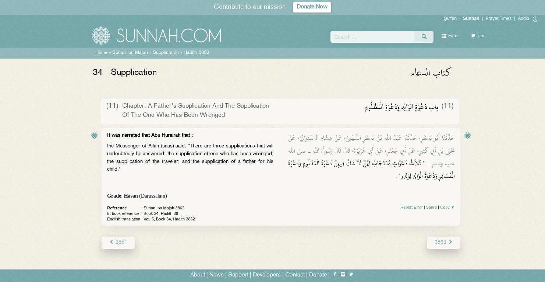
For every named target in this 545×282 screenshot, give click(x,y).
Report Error (411, 207)
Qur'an (450, 18)
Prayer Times (498, 18)
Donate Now (312, 7)
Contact (295, 275)
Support (238, 275)
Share (431, 207)
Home (101, 53)
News (216, 275)
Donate (318, 275)
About (197, 275)
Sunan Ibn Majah (130, 53)
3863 (444, 242)
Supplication (166, 53)
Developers (267, 275)
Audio (523, 18)
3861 (118, 242)
